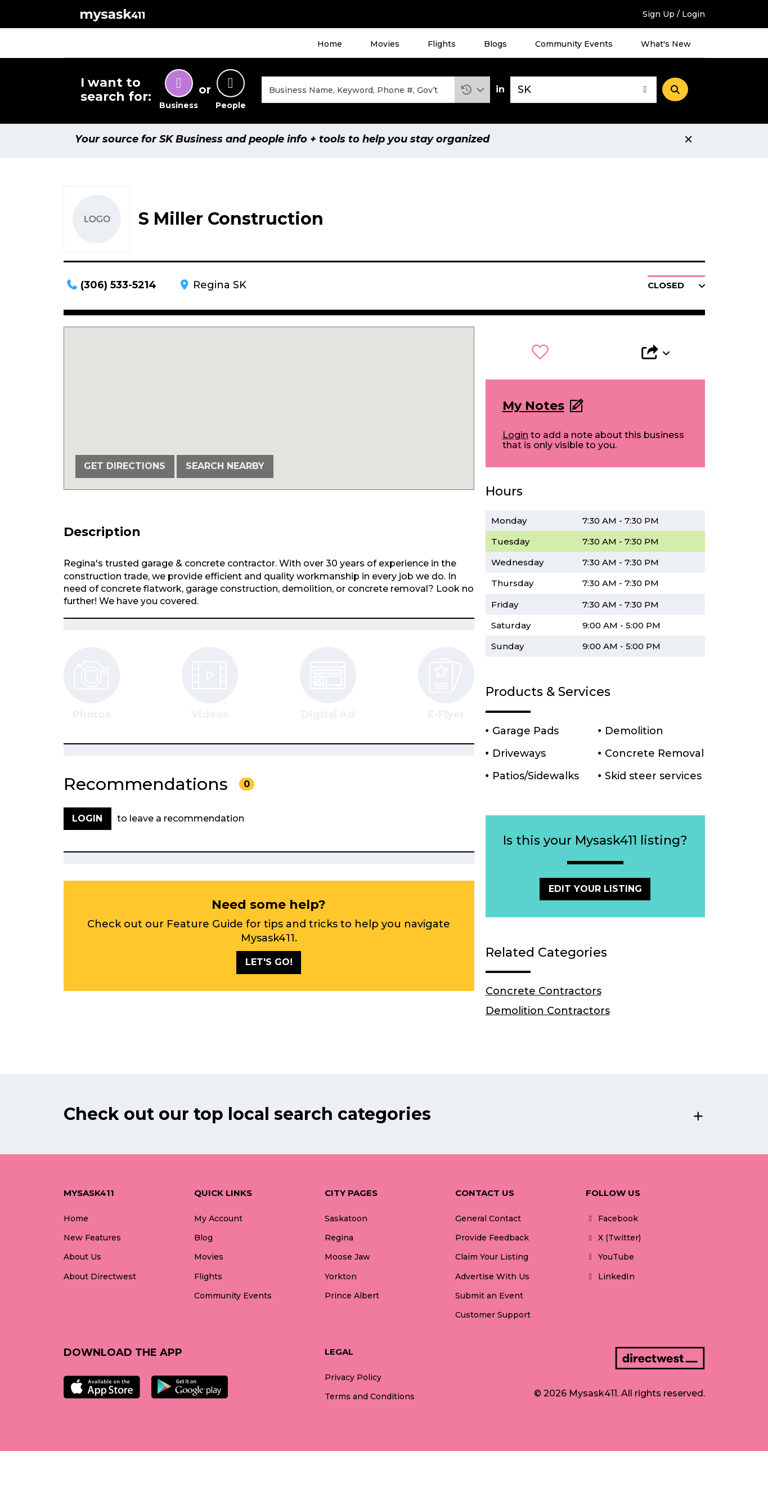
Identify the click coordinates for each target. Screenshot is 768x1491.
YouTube (610, 1262)
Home (329, 44)
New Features (92, 1243)
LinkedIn (610, 1281)
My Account (218, 1223)
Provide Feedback (492, 1243)
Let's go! (269, 967)
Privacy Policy (353, 1382)
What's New (666, 44)
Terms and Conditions (370, 1401)
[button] (472, 92)
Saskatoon (346, 1223)
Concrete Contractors (543, 996)
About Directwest (100, 1281)
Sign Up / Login (674, 14)
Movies (384, 44)
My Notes (533, 411)
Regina (339, 1243)
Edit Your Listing (595, 894)
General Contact (488, 1223)
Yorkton (341, 1281)
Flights (442, 44)
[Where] (583, 92)
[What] (358, 92)
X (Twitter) (613, 1243)
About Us (82, 1262)
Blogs (495, 44)
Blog (203, 1243)
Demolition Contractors (548, 1016)
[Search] (675, 92)
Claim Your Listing (491, 1262)
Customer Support (493, 1320)
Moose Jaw (347, 1262)
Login (515, 440)
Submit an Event (489, 1301)
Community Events (574, 44)
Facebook (612, 1223)
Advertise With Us (492, 1281)
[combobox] (358, 92)
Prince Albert (352, 1301)
